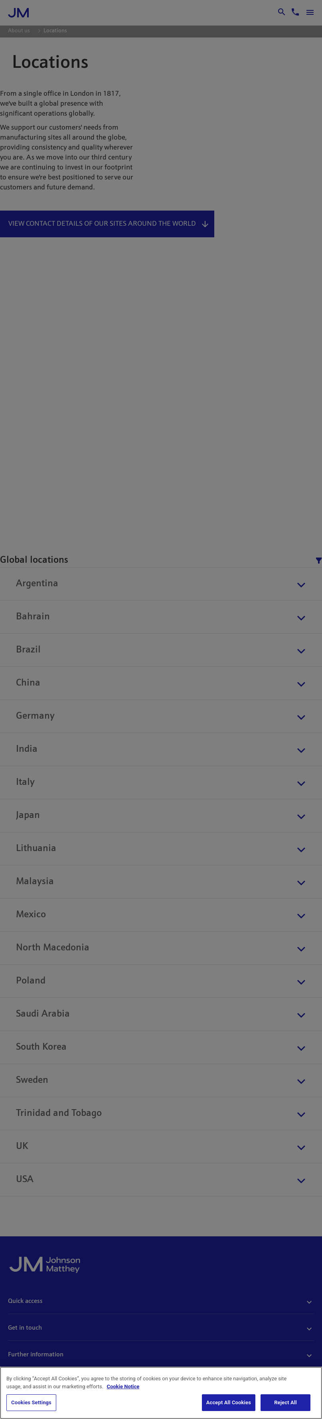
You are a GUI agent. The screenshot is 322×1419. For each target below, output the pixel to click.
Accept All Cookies (228, 1402)
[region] (161, 1393)
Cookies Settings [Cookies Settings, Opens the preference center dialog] (31, 1402)
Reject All (285, 1402)
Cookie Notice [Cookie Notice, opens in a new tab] (123, 1386)
